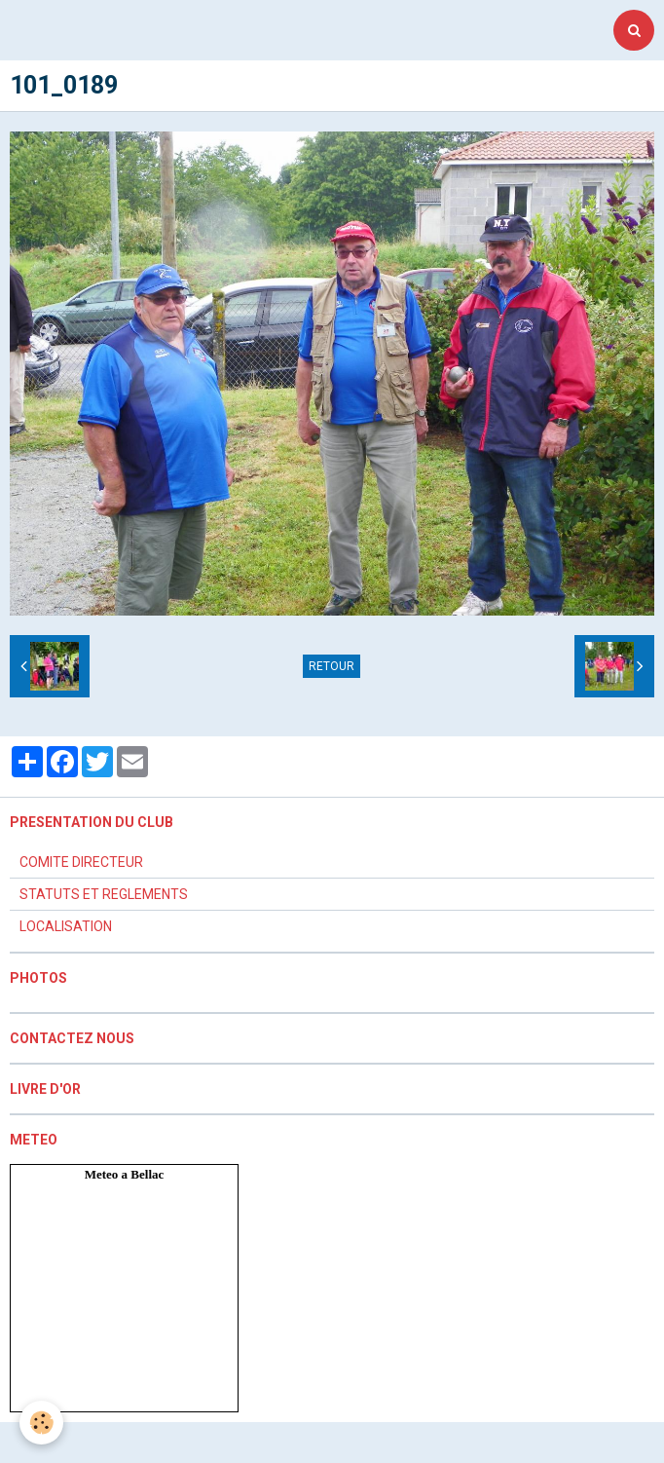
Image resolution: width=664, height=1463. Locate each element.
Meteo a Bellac (125, 1174)
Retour (331, 666)
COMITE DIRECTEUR (81, 862)
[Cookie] (41, 1422)
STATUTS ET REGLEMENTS (103, 894)
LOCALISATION (65, 926)
